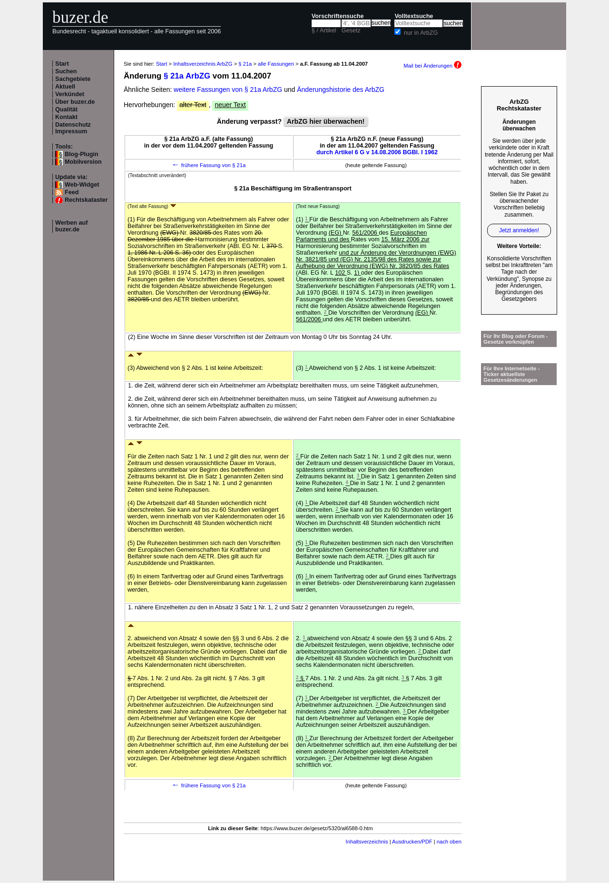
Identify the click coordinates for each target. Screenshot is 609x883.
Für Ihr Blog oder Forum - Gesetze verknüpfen (515, 339)
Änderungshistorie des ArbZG (340, 89)
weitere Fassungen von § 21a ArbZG (228, 89)
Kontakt (66, 117)
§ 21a (245, 64)
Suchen (66, 71)
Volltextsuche (413, 16)
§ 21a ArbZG (187, 75)
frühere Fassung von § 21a (209, 165)
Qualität (66, 109)
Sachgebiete (72, 79)
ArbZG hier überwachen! (325, 121)
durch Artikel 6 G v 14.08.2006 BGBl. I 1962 (377, 152)
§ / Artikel (324, 30)
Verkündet (69, 94)
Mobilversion (83, 162)
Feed (72, 192)
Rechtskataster (86, 200)
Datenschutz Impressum (73, 128)
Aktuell (65, 86)
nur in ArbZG (421, 33)
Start (62, 63)
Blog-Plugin (81, 154)
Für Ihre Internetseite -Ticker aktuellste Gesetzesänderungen (511, 374)
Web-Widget (82, 184)
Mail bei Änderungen (432, 66)
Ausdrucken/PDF (412, 841)
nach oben (449, 841)
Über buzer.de (75, 102)
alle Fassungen (276, 64)
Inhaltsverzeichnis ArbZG (202, 64)
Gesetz (351, 30)
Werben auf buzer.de (71, 226)
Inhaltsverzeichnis (367, 841)
